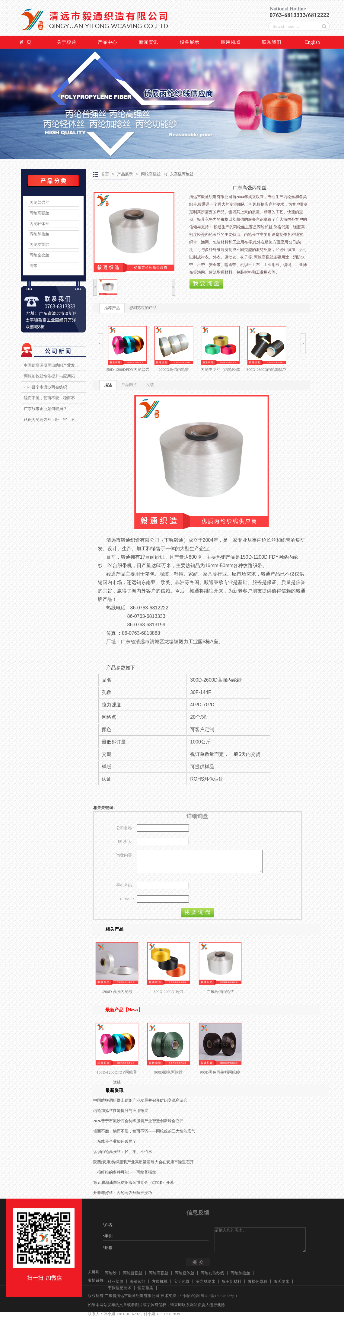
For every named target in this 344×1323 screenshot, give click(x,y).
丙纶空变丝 (39, 255)
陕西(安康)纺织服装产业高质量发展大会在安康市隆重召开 (143, 1166)
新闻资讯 (148, 42)
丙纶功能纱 (39, 244)
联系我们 (271, 42)
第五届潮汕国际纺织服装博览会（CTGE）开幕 (133, 1187)
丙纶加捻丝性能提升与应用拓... (51, 376)
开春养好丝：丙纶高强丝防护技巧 (122, 1197)
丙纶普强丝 (39, 202)
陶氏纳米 (281, 1286)
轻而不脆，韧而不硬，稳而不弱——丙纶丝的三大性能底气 (144, 1135)
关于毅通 (66, 42)
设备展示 (189, 42)
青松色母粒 (257, 1286)
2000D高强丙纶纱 (173, 369)
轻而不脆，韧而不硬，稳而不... (51, 398)
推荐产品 (112, 308)
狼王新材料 (231, 1286)
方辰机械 (159, 1286)
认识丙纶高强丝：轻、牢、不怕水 (122, 1156)
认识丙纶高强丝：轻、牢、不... (51, 419)
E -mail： (128, 903)
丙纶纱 (110, 1278)
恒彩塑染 (145, 1292)
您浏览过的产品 (143, 307)
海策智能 (137, 1286)
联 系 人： (127, 841)
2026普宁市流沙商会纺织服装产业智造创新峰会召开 (138, 1125)
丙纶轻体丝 (39, 223)
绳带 (33, 265)
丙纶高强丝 (39, 213)
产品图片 (129, 384)
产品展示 (125, 174)
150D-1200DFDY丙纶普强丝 (117, 1081)
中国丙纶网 (190, 1300)
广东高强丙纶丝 (220, 996)
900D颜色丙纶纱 (168, 1076)
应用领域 (230, 42)
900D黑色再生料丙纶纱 (220, 1076)
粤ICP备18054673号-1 (219, 1300)
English (312, 42)
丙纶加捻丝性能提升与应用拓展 (120, 1115)
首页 (105, 174)
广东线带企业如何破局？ (45, 408)
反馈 (150, 384)
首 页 (25, 42)
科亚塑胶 (115, 1286)
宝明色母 (182, 1286)
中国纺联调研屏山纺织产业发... (51, 365)
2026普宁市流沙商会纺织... (47, 387)
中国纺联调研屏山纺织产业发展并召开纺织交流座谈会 (140, 1105)
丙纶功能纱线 (212, 1278)
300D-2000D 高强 (168, 996)
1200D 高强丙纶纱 (116, 996)
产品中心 (107, 42)
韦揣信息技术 (119, 1292)
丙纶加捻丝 (39, 234)
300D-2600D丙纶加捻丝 (267, 369)
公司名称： (126, 828)
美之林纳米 (205, 1286)
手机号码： (126, 890)
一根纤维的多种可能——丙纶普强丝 (124, 1176)
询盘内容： (126, 855)
